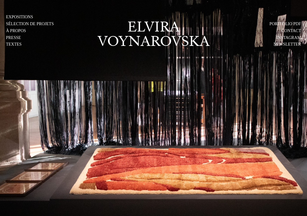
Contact (291, 30)
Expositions (19, 17)
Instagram (288, 37)
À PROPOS (16, 30)
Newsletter (287, 44)
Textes (14, 44)
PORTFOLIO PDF (285, 24)
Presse (13, 37)
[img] (153, 108)
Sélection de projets (30, 24)
